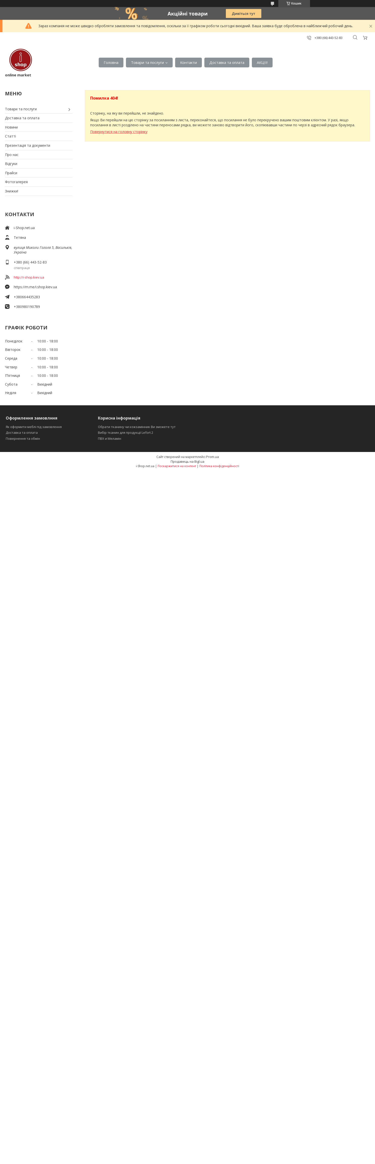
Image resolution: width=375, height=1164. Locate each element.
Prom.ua (212, 456)
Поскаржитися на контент (177, 466)
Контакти (188, 62)
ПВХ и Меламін (109, 438)
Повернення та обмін (23, 438)
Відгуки (11, 163)
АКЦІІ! (262, 62)
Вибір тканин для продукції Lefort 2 (125, 432)
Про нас (11, 154)
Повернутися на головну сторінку (118, 131)
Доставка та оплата (226, 62)
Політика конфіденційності (219, 466)
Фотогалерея (16, 181)
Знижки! (11, 191)
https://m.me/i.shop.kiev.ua (35, 287)
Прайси (11, 172)
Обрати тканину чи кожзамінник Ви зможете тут (137, 427)
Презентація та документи (27, 145)
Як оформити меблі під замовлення (34, 427)
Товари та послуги (147, 62)
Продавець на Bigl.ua (187, 461)
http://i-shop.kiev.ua (29, 277)
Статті (10, 136)
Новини (11, 127)
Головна (111, 62)
